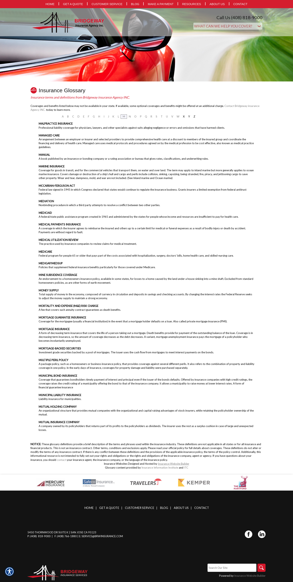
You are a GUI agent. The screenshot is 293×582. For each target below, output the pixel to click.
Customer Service (139, 508)
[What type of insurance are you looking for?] (227, 26)
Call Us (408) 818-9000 (239, 17)
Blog (164, 508)
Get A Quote (109, 508)
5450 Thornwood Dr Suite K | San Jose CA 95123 (61, 532)
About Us (181, 508)
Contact (201, 508)
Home (89, 508)
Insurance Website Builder (173, 463)
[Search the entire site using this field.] (232, 568)
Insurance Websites (115, 463)
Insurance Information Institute (159, 467)
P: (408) (32, 536)
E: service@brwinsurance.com (101, 536)
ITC (186, 467)
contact (61, 459)
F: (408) (59, 536)
